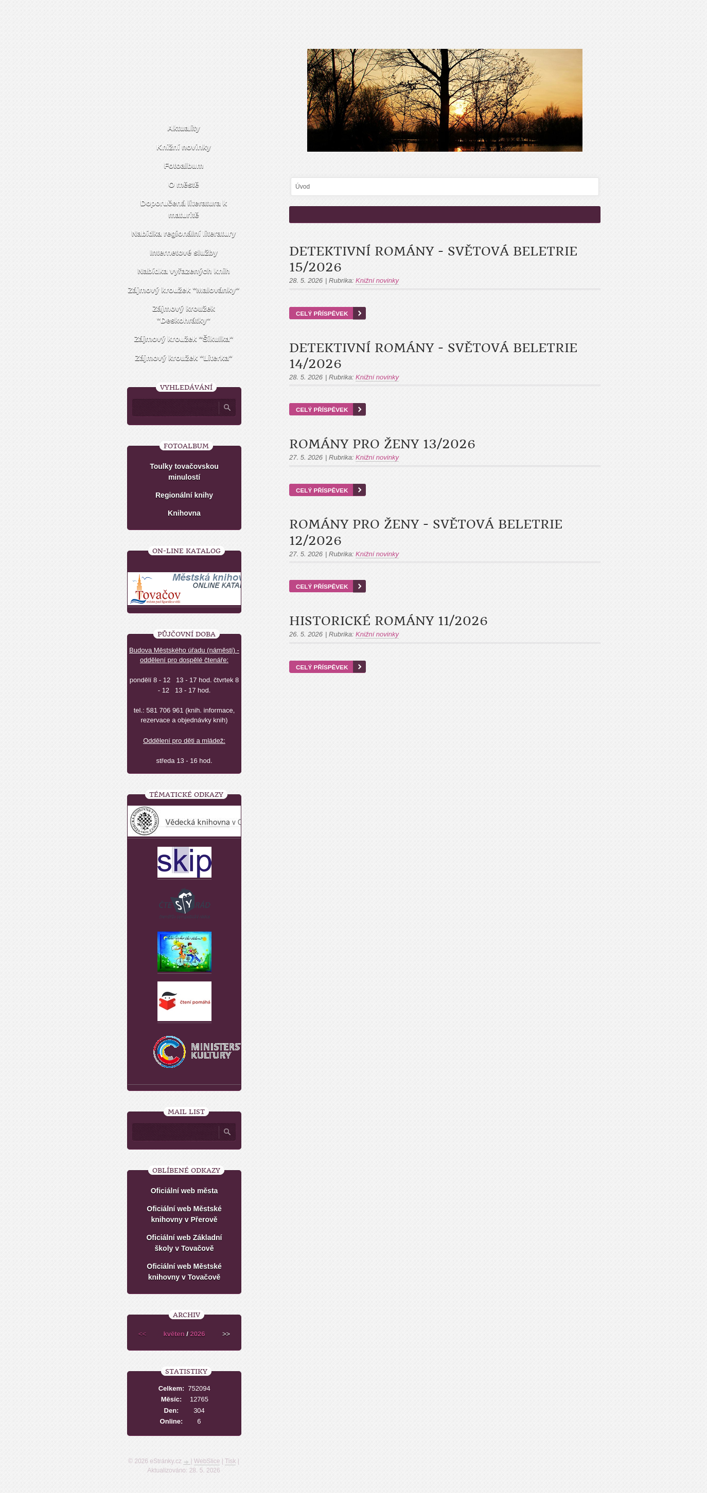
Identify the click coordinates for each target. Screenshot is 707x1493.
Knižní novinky (377, 280)
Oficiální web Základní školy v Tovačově (184, 1242)
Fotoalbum (184, 165)
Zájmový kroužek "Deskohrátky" (183, 314)
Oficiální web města (184, 1191)
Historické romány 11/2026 (388, 621)
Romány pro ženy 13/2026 (382, 444)
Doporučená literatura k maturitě (183, 208)
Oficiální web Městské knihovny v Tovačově (184, 1271)
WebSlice (207, 1461)
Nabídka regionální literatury (184, 233)
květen (174, 1334)
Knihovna (184, 513)
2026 (197, 1334)
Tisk (230, 1461)
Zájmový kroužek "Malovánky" (184, 289)
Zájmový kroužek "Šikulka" (184, 338)
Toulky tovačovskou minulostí (184, 471)
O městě (183, 184)
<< (142, 1334)
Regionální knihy (184, 495)
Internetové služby (184, 252)
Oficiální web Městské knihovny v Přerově (184, 1214)
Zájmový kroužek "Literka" (183, 357)
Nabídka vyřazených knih (183, 270)
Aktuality (183, 127)
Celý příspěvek (322, 313)
